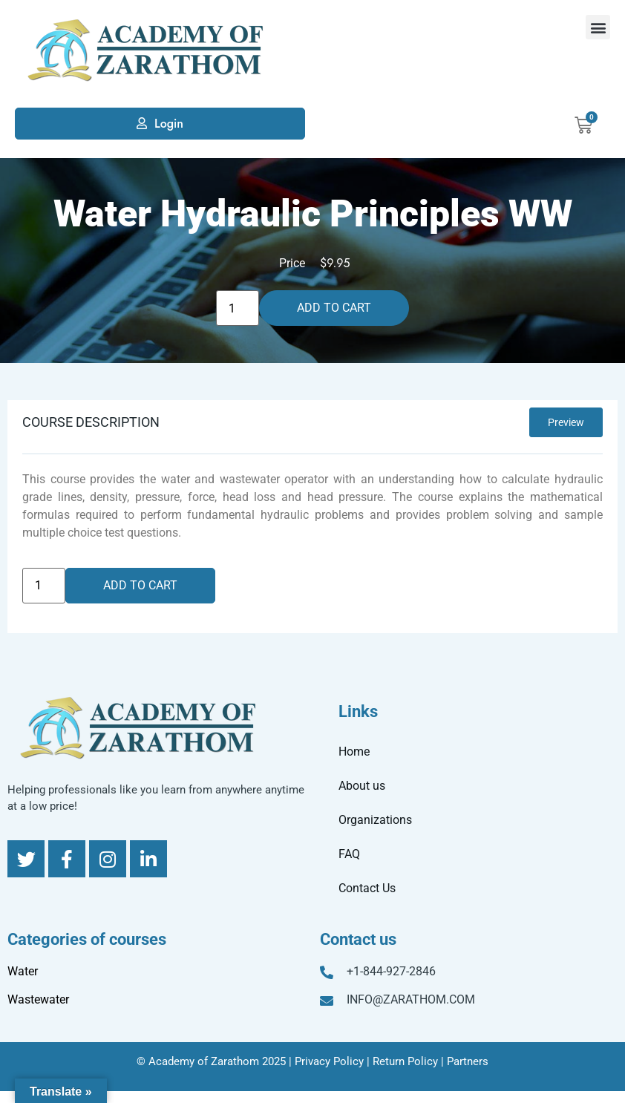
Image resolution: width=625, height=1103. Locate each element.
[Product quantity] (237, 308)
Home (354, 751)
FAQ (349, 854)
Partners (467, 1061)
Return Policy (405, 1061)
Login (168, 123)
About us (361, 786)
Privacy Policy (329, 1061)
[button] (598, 27)
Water (22, 971)
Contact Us (367, 888)
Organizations (375, 820)
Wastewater (38, 999)
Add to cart (334, 308)
